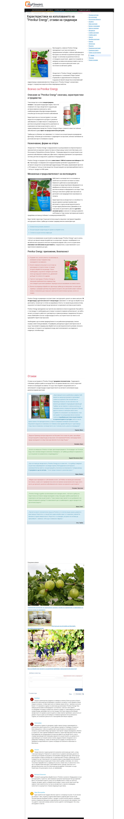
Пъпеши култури (93, 15)
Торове (46, 12)
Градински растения (94, 48)
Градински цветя (84, 10)
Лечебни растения (94, 39)
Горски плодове (93, 60)
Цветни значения (94, 28)
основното (29, 12)
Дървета (50, 10)
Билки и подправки (94, 26)
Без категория (93, 17)
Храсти (91, 37)
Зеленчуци (92, 43)
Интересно (92, 30)
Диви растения (93, 24)
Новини (91, 41)
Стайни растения (71, 10)
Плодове (91, 58)
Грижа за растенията (37, 12)
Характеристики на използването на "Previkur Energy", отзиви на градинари (66, 12)
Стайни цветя (59, 10)
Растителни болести (39, 10)
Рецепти (91, 46)
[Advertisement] (56, 33)
